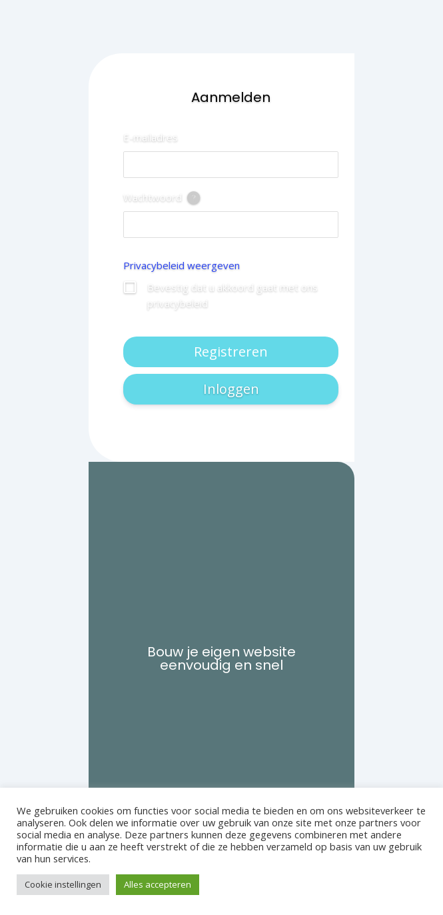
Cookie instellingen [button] (63, 884)
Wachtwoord (152, 197)
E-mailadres (150, 137)
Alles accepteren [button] (157, 884)
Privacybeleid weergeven (181, 265)
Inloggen (231, 389)
